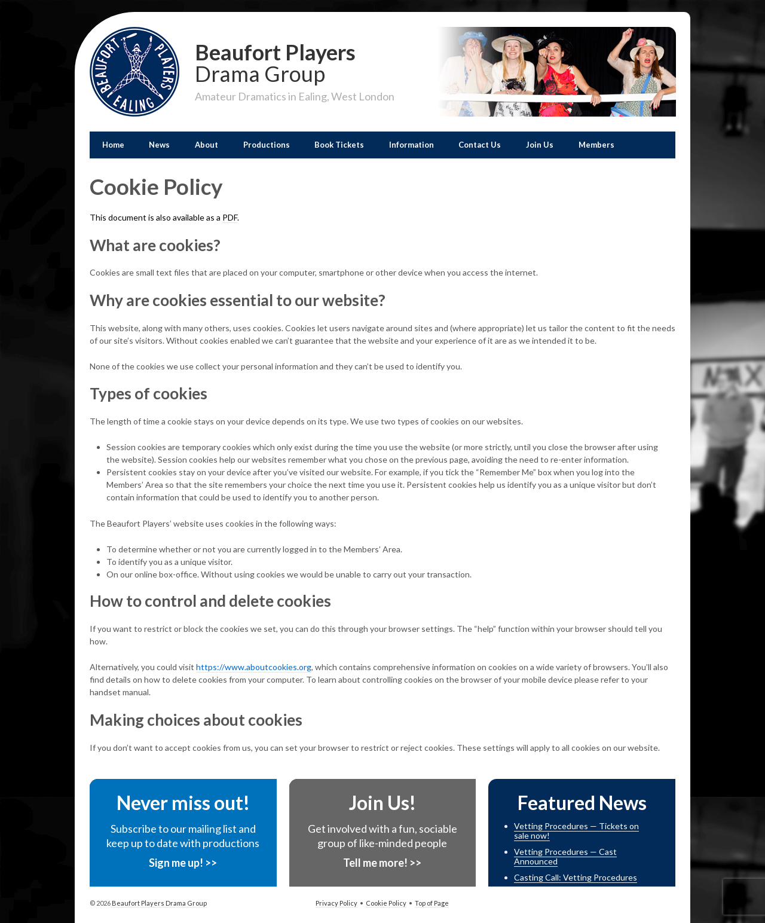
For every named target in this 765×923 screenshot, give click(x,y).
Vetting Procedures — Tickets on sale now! (576, 831)
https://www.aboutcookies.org (253, 667)
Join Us (539, 144)
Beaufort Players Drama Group (159, 903)
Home (113, 144)
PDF (229, 217)
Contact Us (479, 144)
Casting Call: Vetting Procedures (575, 877)
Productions (266, 144)
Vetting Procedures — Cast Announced (565, 856)
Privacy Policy (336, 903)
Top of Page (432, 903)
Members (596, 144)
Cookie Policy (386, 903)
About (206, 144)
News (159, 144)
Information (411, 144)
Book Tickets (339, 144)
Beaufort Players (294, 61)
